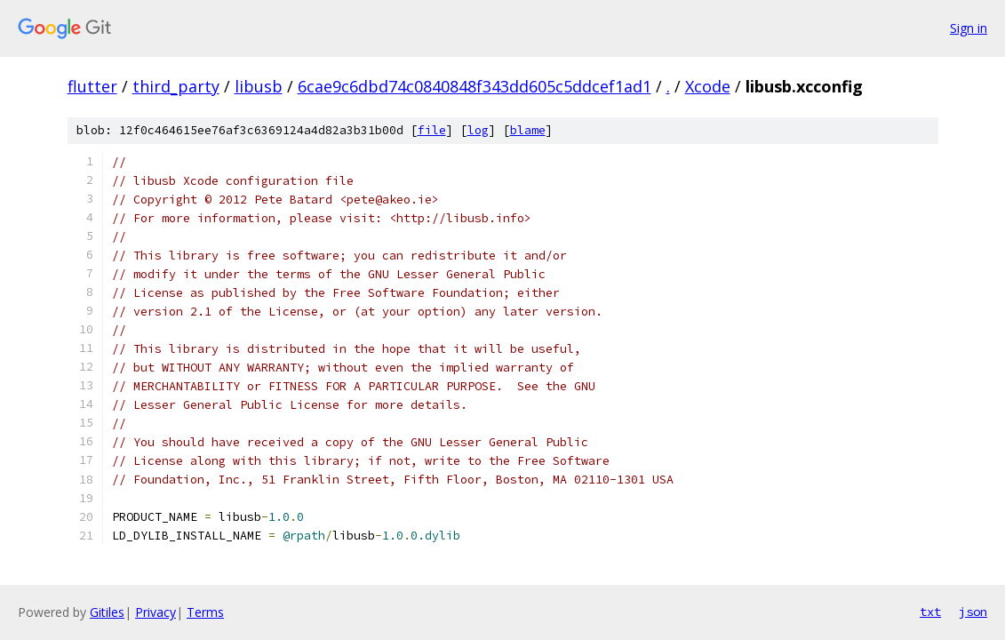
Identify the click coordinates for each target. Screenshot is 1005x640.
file (432, 130)
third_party (175, 86)
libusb (259, 86)
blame (528, 130)
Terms (205, 612)
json (973, 612)
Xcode (707, 86)
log (478, 130)
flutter (92, 86)
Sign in (968, 28)
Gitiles (107, 612)
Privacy (155, 612)
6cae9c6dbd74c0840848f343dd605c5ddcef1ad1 (474, 86)
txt (930, 612)
